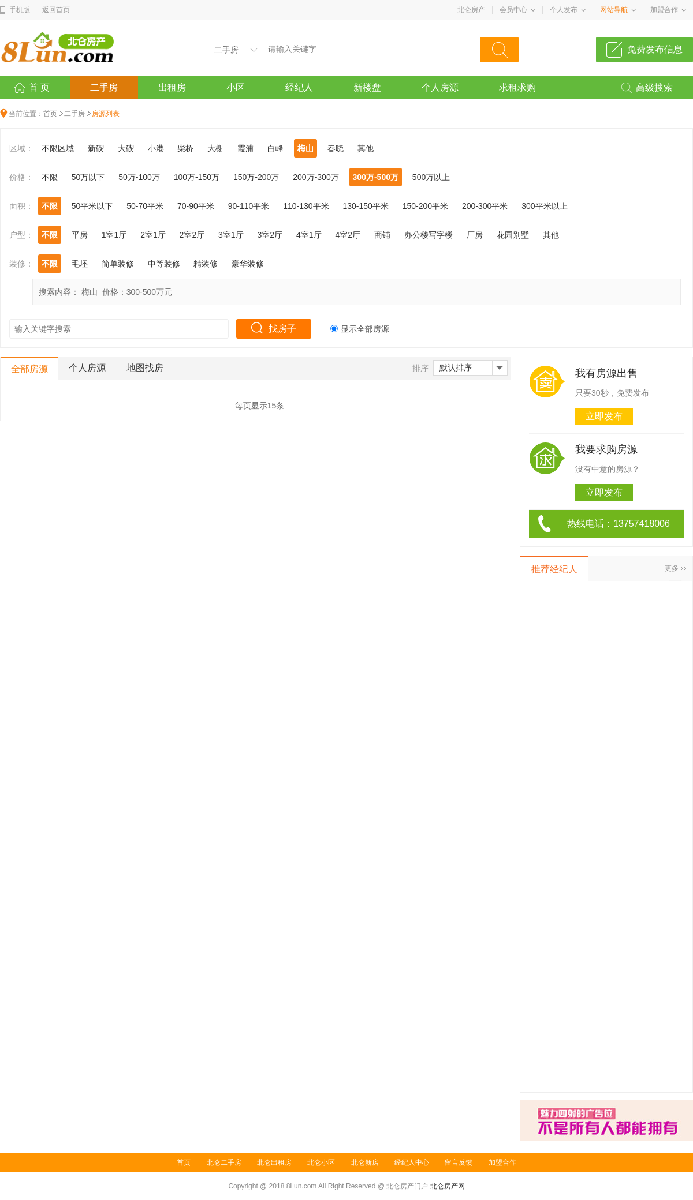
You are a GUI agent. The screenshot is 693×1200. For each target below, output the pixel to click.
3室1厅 (231, 234)
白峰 (275, 148)
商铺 (382, 234)
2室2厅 (192, 234)
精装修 (205, 263)
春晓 (335, 148)
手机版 (19, 10)
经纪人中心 (411, 1162)
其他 (365, 148)
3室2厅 (270, 234)
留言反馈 (458, 1162)
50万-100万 (139, 177)
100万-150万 (196, 177)
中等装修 (164, 263)
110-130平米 (306, 206)
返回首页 (56, 10)
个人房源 (440, 87)
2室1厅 (153, 234)
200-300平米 (485, 206)
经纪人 (299, 87)
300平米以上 (544, 206)
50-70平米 (144, 206)
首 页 (39, 87)
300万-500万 (375, 177)
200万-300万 (315, 177)
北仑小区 (321, 1162)
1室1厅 (114, 234)
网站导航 (614, 10)
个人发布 (564, 10)
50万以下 (88, 177)
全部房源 (29, 369)
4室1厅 (309, 234)
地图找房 (144, 368)
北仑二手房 (224, 1162)
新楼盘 (367, 87)
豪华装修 (248, 263)
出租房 (172, 87)
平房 (80, 234)
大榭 (215, 148)
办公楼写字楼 (428, 234)
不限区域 (58, 148)
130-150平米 (365, 206)
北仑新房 (365, 1162)
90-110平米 (249, 206)
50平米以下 (92, 206)
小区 (235, 87)
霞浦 (245, 148)
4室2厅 (347, 234)
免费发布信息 (655, 49)
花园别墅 (513, 234)
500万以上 (431, 177)
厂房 (475, 234)
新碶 (96, 148)
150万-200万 (256, 177)
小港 (156, 148)
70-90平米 (195, 206)
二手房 (104, 87)
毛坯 (80, 263)
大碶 (126, 148)
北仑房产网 (447, 1186)
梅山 (305, 148)
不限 (50, 177)
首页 (50, 114)
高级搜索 (654, 87)
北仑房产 (471, 10)
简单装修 (118, 263)
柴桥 (185, 148)
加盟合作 (664, 10)
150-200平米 (425, 206)
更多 (672, 568)
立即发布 (604, 416)
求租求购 (517, 87)
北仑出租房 (274, 1162)
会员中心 (513, 10)
